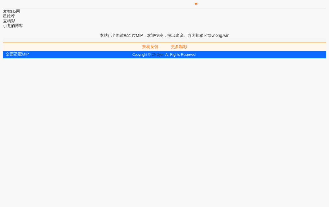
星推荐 (9, 16)
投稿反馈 (150, 46)
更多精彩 (179, 46)
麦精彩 (9, 21)
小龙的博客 (13, 25)
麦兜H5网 (11, 11)
